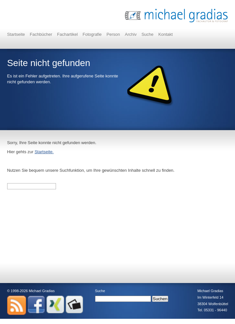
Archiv (131, 34)
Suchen (160, 298)
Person (113, 34)
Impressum (16, 321)
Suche (148, 34)
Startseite (16, 34)
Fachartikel (67, 34)
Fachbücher (41, 34)
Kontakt (166, 34)
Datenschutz (46, 321)
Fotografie (92, 34)
